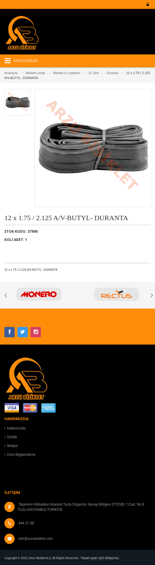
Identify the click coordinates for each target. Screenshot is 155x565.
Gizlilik (12, 437)
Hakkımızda (16, 428)
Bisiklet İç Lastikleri (66, 73)
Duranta (112, 73)
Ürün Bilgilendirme (21, 455)
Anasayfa (11, 73)
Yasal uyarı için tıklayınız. (100, 558)
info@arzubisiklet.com (35, 539)
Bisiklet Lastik (35, 73)
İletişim (12, 446)
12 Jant (93, 73)
